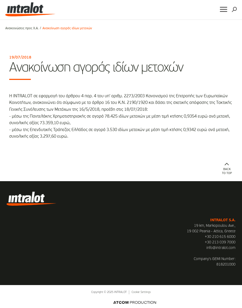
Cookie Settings (141, 292)
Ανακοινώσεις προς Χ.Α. (21, 28)
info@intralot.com (220, 248)
